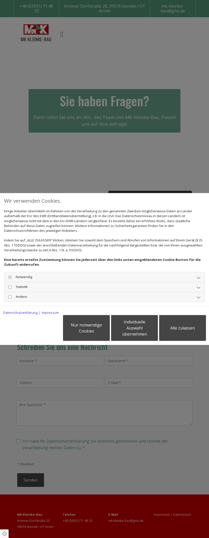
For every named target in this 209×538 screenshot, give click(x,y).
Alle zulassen (182, 328)
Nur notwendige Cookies (86, 328)
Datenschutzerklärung (20, 312)
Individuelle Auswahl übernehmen (134, 328)
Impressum (50, 312)
